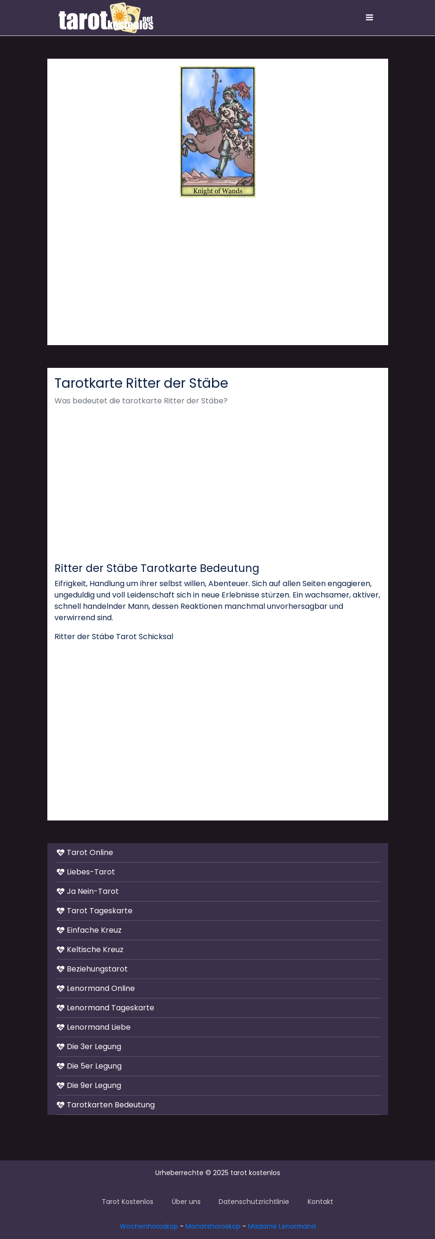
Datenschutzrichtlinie (254, 1201)
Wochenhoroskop (149, 1226)
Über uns (186, 1201)
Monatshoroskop (213, 1226)
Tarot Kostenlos (127, 1201)
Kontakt (320, 1201)
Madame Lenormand (282, 1226)
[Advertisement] (217, 271)
